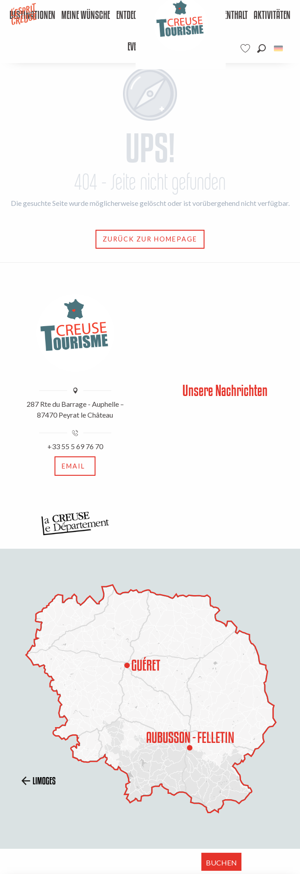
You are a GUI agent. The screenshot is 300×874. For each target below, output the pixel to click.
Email (73, 466)
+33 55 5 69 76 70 (75, 446)
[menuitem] (86, 16)
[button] (261, 48)
